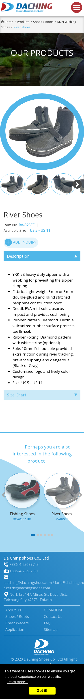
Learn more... (17, 682)
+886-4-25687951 (24, 570)
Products (23, 22)
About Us (13, 610)
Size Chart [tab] (42, 395)
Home (8, 22)
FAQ (47, 623)
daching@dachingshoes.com (28, 582)
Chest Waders (17, 623)
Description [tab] (42, 256)
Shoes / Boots (43, 22)
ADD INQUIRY (20, 242)
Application (14, 629)
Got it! (42, 691)
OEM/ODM (53, 610)
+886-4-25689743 (24, 564)
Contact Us (53, 616)
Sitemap (51, 629)
